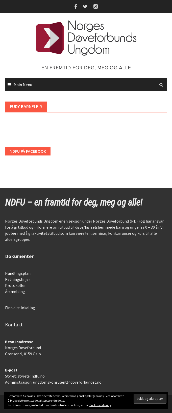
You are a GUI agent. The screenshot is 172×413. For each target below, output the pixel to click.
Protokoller (15, 285)
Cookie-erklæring (100, 405)
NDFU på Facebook (28, 151)
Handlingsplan (18, 273)
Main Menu (23, 84)
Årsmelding (15, 291)
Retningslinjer (17, 279)
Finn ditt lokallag (20, 307)
